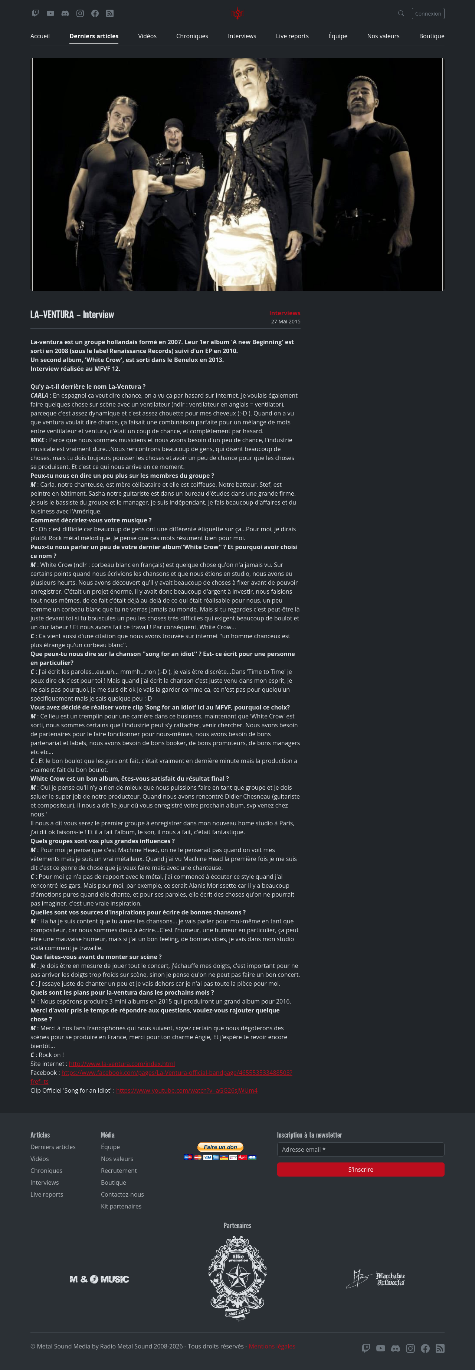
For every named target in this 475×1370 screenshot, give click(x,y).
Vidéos (147, 36)
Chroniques (192, 36)
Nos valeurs (383, 36)
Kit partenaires (121, 1206)
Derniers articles (93, 36)
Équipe (337, 36)
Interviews (242, 36)
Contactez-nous (122, 1194)
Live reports (292, 36)
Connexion (428, 13)
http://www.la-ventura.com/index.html (122, 1064)
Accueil (40, 36)
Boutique (432, 36)
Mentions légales (272, 1346)
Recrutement (119, 1171)
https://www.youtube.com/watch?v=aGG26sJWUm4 (187, 1090)
